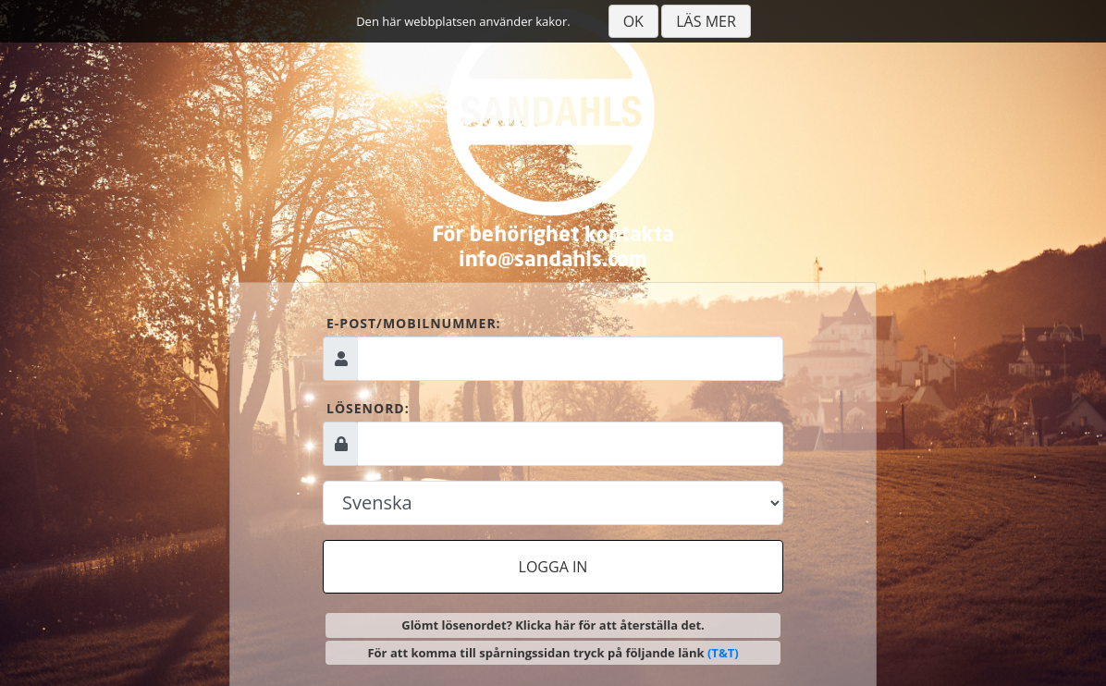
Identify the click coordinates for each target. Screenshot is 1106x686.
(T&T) (723, 652)
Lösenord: (368, 408)
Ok (633, 21)
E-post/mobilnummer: (413, 323)
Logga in (553, 567)
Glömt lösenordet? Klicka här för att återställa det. (553, 625)
